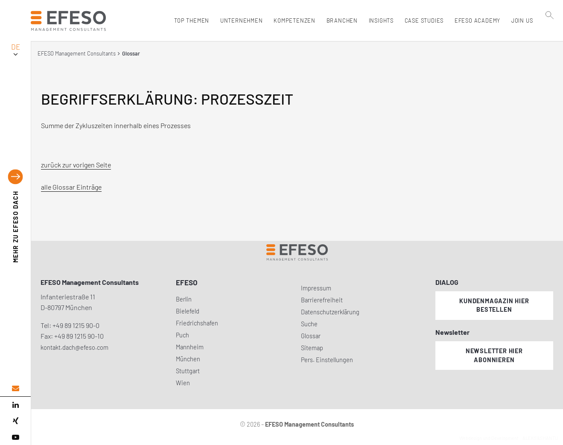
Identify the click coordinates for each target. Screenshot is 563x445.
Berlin (184, 299)
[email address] (15, 388)
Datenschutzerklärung (330, 312)
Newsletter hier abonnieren (494, 355)
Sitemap (312, 347)
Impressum (316, 288)
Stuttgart (188, 371)
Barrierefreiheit (322, 300)
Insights (379, 20)
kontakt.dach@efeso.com (74, 347)
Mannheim (190, 347)
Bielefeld (187, 311)
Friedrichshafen (197, 323)
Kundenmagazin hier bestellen (494, 305)
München (188, 359)
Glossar (311, 336)
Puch (182, 335)
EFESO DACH (15, 227)
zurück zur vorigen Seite (76, 165)
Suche (309, 324)
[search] (550, 39)
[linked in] (15, 405)
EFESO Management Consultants (77, 53)
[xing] (15, 421)
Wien (183, 382)
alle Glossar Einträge (71, 187)
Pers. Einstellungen (327, 359)
